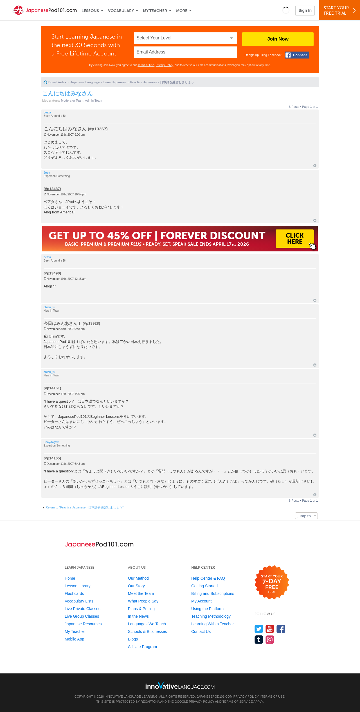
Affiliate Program (142, 646)
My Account (201, 601)
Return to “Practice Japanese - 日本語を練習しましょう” (84, 507)
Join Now (278, 39)
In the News (138, 616)
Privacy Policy (164, 65)
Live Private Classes (82, 608)
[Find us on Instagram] (270, 639)
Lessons (90, 10)
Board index (57, 82)
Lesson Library (78, 586)
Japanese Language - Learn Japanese (98, 82)
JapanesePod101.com (215, 696)
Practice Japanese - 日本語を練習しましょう (162, 82)
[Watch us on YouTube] (270, 628)
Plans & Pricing (141, 608)
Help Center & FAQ (208, 578)
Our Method (138, 578)
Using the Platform (207, 608)
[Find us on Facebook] (280, 628)
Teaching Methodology (211, 616)
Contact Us (201, 631)
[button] (286, 10)
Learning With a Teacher (212, 624)
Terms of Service (237, 701)
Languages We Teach (147, 624)
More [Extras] (181, 10)
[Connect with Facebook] (297, 55)
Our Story (136, 586)
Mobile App (74, 639)
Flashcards (74, 593)
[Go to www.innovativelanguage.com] (180, 685)
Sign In (305, 10)
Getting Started (204, 586)
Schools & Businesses (147, 631)
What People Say (143, 601)
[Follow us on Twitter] (259, 628)
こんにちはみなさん (67, 93)
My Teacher (155, 10)
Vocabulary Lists (79, 601)
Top (314, 165)
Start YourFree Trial (340, 10)
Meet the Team (141, 593)
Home (70, 578)
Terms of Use (146, 65)
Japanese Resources (83, 624)
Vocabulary (121, 10)
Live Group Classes (82, 616)
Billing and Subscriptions (212, 593)
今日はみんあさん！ (63, 323)
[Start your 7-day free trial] (272, 582)
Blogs (133, 639)
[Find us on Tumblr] (259, 639)
